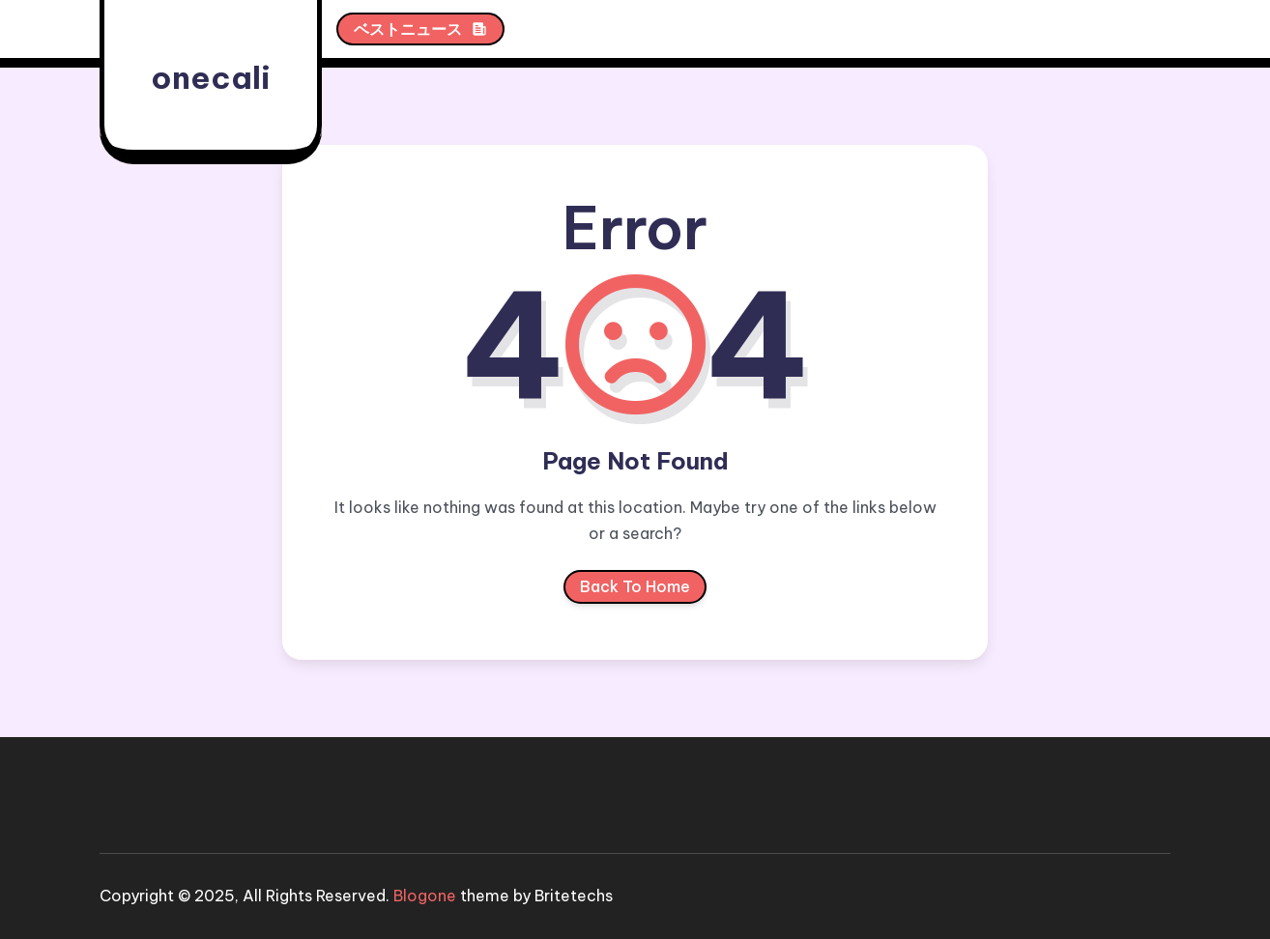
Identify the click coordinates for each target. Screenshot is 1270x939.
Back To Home (635, 590)
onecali (211, 77)
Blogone (424, 895)
